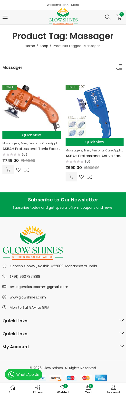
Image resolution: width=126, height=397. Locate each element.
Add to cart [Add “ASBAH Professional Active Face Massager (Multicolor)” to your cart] (71, 176)
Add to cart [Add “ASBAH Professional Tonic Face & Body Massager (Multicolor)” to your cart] (8, 169)
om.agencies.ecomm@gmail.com (39, 286)
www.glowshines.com (28, 297)
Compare (26, 169)
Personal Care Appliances (48, 143)
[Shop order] (120, 68)
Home (30, 45)
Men (24, 143)
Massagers (10, 143)
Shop (44, 45)
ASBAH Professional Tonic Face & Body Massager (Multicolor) (57, 148)
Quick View (31, 135)
